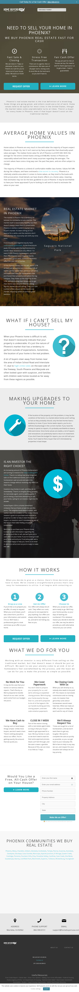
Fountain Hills (26, 852)
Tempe (49, 847)
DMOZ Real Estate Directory (56, 978)
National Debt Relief (48, 976)
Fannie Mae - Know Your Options (30, 974)
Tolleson (51, 855)
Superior (44, 855)
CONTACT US (68, 944)
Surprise (62, 847)
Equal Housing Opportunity (37, 978)
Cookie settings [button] (36, 989)
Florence (17, 852)
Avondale (69, 847)
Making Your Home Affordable (52, 974)
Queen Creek (67, 850)
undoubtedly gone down (13, 242)
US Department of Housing (32, 976)
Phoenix (9, 847)
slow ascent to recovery (48, 167)
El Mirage (57, 850)
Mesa (14, 847)
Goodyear (11, 850)
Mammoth (36, 855)
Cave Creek (60, 852)
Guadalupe (9, 855)
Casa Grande (27, 850)
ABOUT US (54, 944)
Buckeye (18, 850)
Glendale (34, 847)
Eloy (34, 852)
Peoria (55, 847)
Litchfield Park (25, 855)
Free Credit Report (11, 974)
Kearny (17, 855)
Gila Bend (68, 852)
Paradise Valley (42, 852)
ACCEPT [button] (46, 989)
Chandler (20, 847)
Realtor (24, 978)
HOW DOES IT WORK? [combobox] (45, 6)
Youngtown (69, 855)
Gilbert (27, 847)
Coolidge (9, 852)
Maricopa (36, 850)
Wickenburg (60, 855)
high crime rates (22, 361)
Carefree (52, 852)
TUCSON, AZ (39, 956)
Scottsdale (42, 847)
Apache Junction (47, 850)
